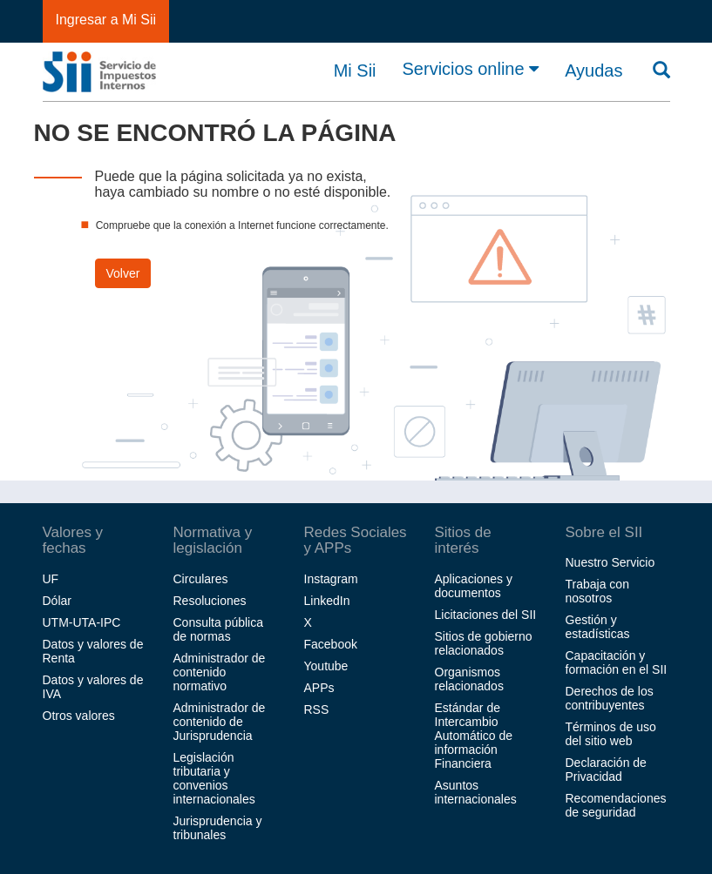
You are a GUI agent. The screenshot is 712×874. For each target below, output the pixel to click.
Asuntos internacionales (476, 792)
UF (51, 579)
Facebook (330, 644)
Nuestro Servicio (610, 562)
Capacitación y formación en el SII (617, 662)
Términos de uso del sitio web (611, 734)
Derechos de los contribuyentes (610, 698)
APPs (319, 688)
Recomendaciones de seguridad (616, 805)
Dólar (57, 601)
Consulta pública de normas (218, 629)
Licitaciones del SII (486, 615)
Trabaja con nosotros (597, 591)
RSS (316, 709)
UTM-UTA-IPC (82, 622)
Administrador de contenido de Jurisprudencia (219, 722)
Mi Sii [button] (355, 70)
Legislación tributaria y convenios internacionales (214, 778)
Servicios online (471, 68)
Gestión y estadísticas (598, 627)
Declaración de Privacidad (606, 769)
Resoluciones (210, 601)
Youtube (326, 666)
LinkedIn (327, 601)
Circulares (200, 579)
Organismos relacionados (469, 679)
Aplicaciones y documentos (474, 586)
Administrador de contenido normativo (219, 672)
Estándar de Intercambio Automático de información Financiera (474, 735)
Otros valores (79, 716)
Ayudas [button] (593, 70)
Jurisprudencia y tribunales (217, 828)
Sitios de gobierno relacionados (483, 643)
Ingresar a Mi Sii (106, 19)
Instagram (331, 579)
